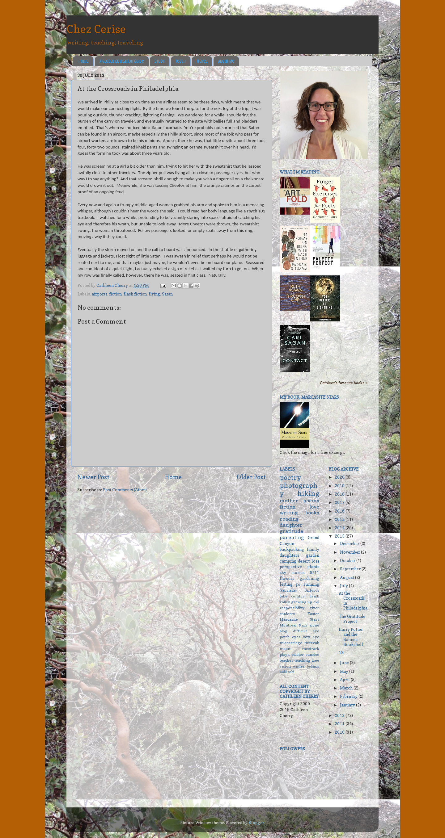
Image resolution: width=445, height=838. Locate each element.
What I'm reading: (300, 172)
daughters (289, 555)
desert (304, 561)
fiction (115, 293)
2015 (340, 519)
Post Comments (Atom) (125, 489)
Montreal (288, 625)
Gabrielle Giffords (299, 590)
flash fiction (135, 293)
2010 (340, 732)
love (314, 507)
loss (315, 561)
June (345, 662)
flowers (287, 578)
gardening (309, 578)
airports (99, 293)
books (312, 512)
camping (288, 561)
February (349, 696)
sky (283, 572)
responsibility (292, 607)
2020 (340, 477)
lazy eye (311, 637)
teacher (286, 660)
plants (313, 566)
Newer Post (93, 477)
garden (312, 555)
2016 (340, 511)
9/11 (314, 572)
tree (315, 660)
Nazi (303, 625)
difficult (300, 631)
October (348, 560)
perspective (291, 566)
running (311, 584)
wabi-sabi (287, 672)
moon (285, 648)
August (347, 577)
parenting (292, 537)
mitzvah (311, 642)
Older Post (251, 477)
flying (154, 293)
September (351, 568)
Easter (313, 613)
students (287, 613)
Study (160, 61)
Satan (167, 293)
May (344, 671)
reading (289, 519)
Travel (202, 61)
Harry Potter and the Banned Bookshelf (351, 637)
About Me (226, 61)
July (344, 585)
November (350, 552)
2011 (340, 723)
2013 (340, 536)
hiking (308, 493)
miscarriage (291, 642)
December (350, 543)
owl (316, 602)
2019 (340, 485)
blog (283, 631)
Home (83, 61)
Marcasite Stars (299, 619)
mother (289, 500)
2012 (340, 715)
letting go (290, 584)
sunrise (312, 654)
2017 (340, 502)
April (345, 679)
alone (314, 625)
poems (311, 500)
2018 (340, 494)
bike (283, 596)
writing (289, 512)
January (348, 704)
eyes (296, 637)
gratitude (291, 531)
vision (285, 666)
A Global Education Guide (122, 61)
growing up (301, 602)
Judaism (313, 666)
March (347, 687)
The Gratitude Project (352, 619)
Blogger (256, 822)
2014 (340, 527)
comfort (298, 596)
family (313, 549)
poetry (290, 477)
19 (341, 652)
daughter (291, 525)
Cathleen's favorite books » (344, 382)
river (314, 607)
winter (299, 666)
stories (297, 572)
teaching (302, 660)
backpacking (292, 549)
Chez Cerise (96, 29)
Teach (181, 61)
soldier (297, 654)
